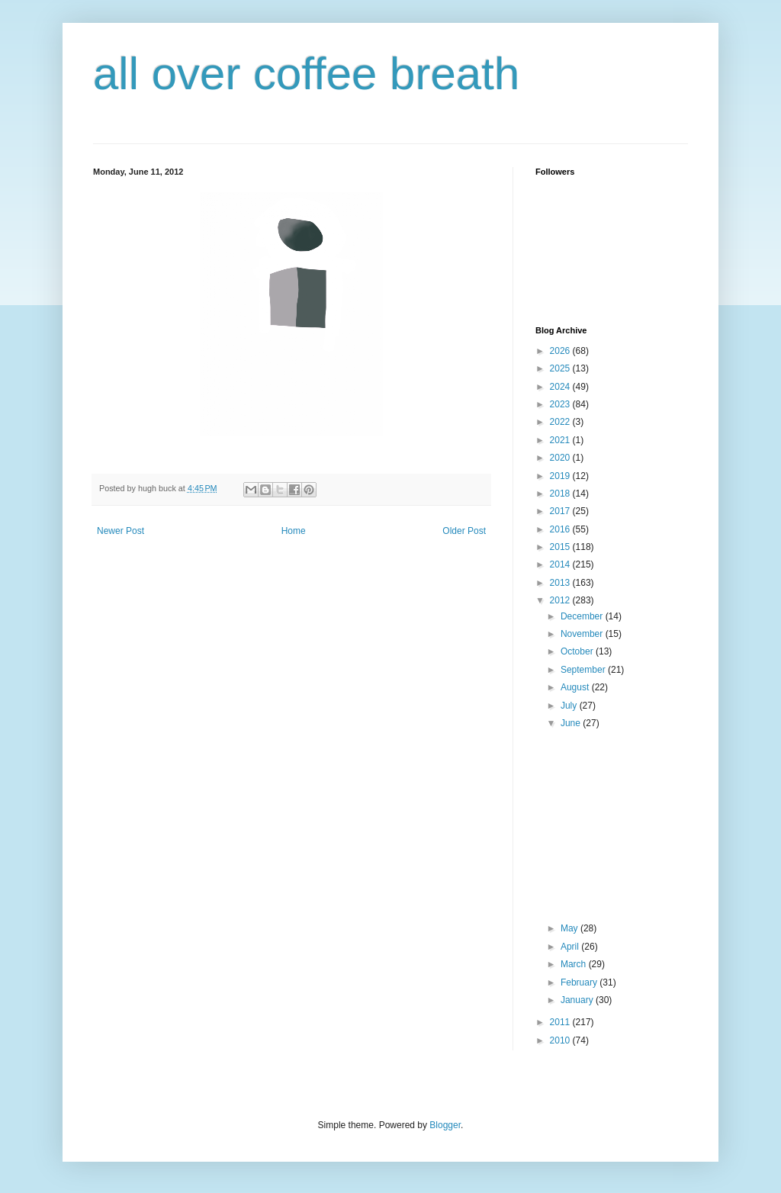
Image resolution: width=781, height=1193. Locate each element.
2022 (561, 421)
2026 (561, 351)
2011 (561, 1022)
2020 (561, 457)
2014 (561, 564)
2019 (561, 476)
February (580, 982)
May (570, 928)
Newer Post (120, 531)
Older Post (464, 531)
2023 (561, 404)
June (572, 723)
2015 (561, 547)
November (583, 634)
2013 (561, 582)
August (576, 687)
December (583, 616)
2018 (561, 493)
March (575, 964)
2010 (561, 1040)
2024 (561, 386)
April (571, 946)
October (578, 651)
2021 (561, 440)
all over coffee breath (306, 73)
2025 (561, 368)
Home (293, 531)
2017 (561, 511)
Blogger (445, 1125)
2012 (561, 600)
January (578, 1000)
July (570, 705)
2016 (561, 529)
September (584, 669)
